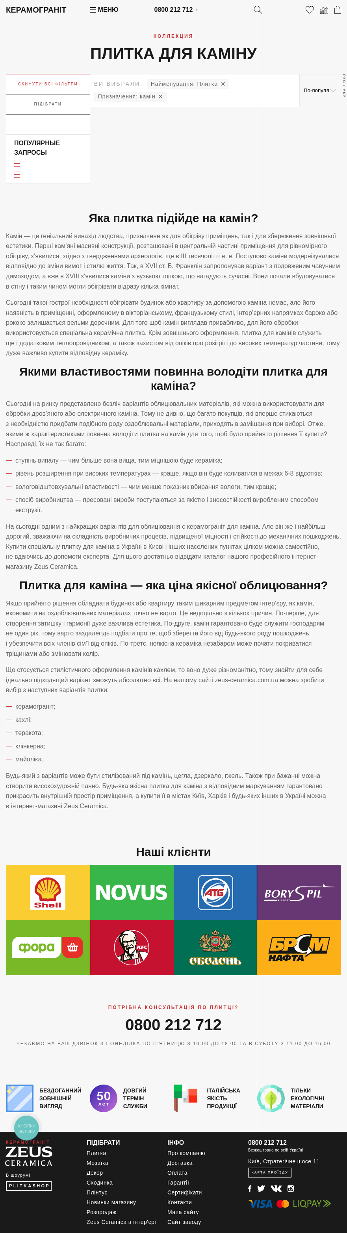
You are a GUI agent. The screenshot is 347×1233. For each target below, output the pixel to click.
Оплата (177, 1173)
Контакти (179, 1202)
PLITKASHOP (29, 1185)
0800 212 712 (173, 9)
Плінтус (97, 1192)
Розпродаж (101, 1212)
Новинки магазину (111, 1202)
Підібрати (48, 104)
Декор (95, 1173)
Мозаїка (97, 1163)
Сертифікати (184, 1192)
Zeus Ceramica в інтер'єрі (121, 1222)
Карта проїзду (269, 1172)
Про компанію (186, 1153)
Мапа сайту (183, 1212)
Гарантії (178, 1182)
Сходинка (100, 1182)
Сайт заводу (184, 1222)
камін (127, 96)
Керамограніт (36, 10)
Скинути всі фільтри (48, 84)
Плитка (184, 84)
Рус (344, 78)
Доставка (180, 1163)
